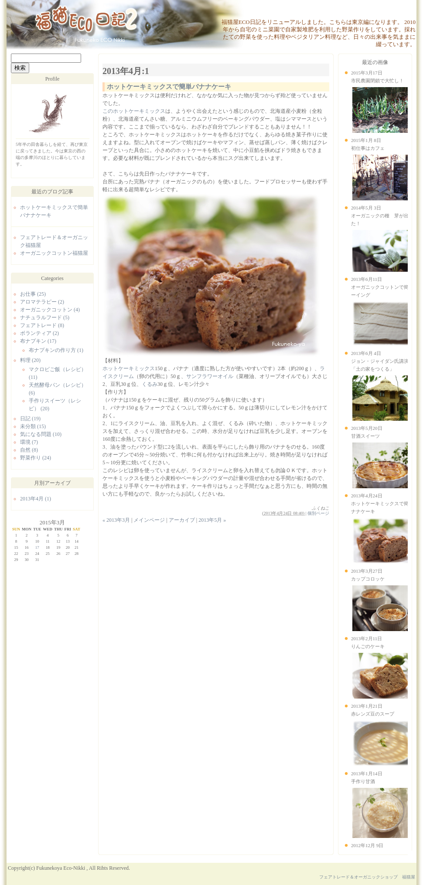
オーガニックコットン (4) (50, 310)
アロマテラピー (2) (42, 302)
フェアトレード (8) (42, 325)
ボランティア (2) (39, 333)
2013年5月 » (212, 520)
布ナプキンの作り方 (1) (56, 350)
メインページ (149, 520)
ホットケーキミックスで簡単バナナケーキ (169, 86)
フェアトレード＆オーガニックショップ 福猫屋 (367, 877)
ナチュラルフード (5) (44, 317)
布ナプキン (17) (38, 341)
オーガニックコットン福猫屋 (54, 253)
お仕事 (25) (33, 294)
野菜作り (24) (35, 458)
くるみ (149, 384)
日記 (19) (30, 418)
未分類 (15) (33, 426)
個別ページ (318, 513)
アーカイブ (182, 520)
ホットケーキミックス (128, 368)
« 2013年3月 (116, 520)
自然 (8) (29, 450)
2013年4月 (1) (35, 499)
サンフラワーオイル (209, 376)
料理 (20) (30, 360)
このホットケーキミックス (133, 111)
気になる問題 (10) (40, 434)
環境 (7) (29, 442)
